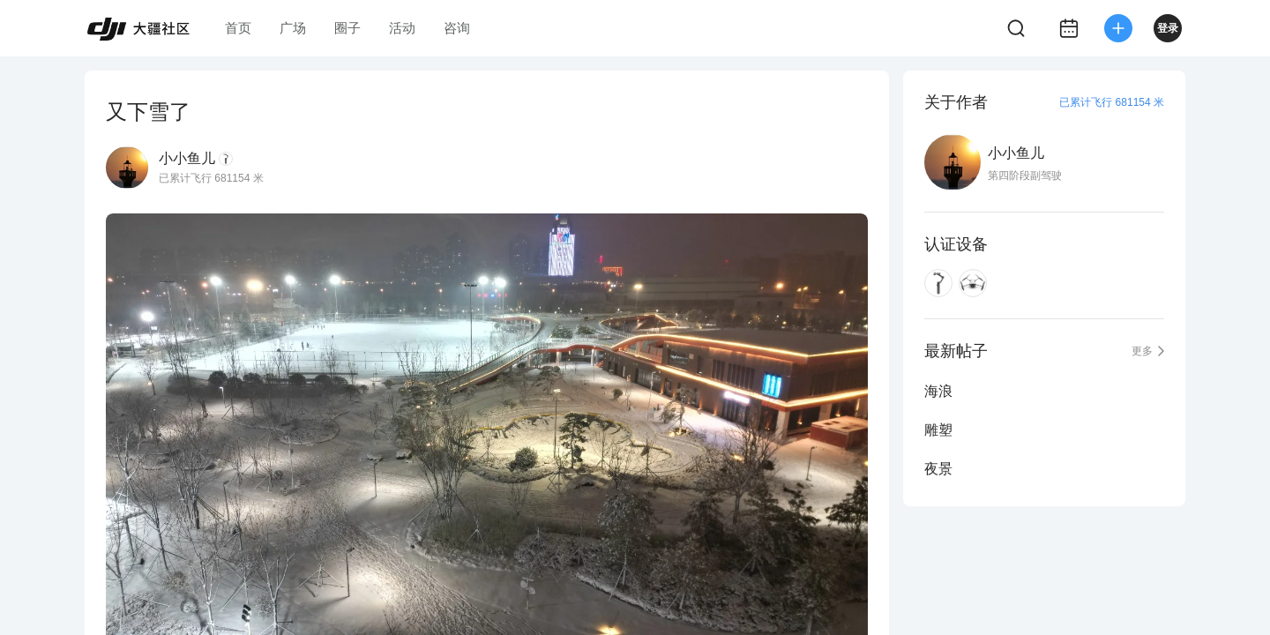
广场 (293, 27)
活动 (402, 27)
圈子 (347, 27)
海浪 (938, 391)
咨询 (457, 27)
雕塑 (938, 429)
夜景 (938, 468)
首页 (238, 27)
